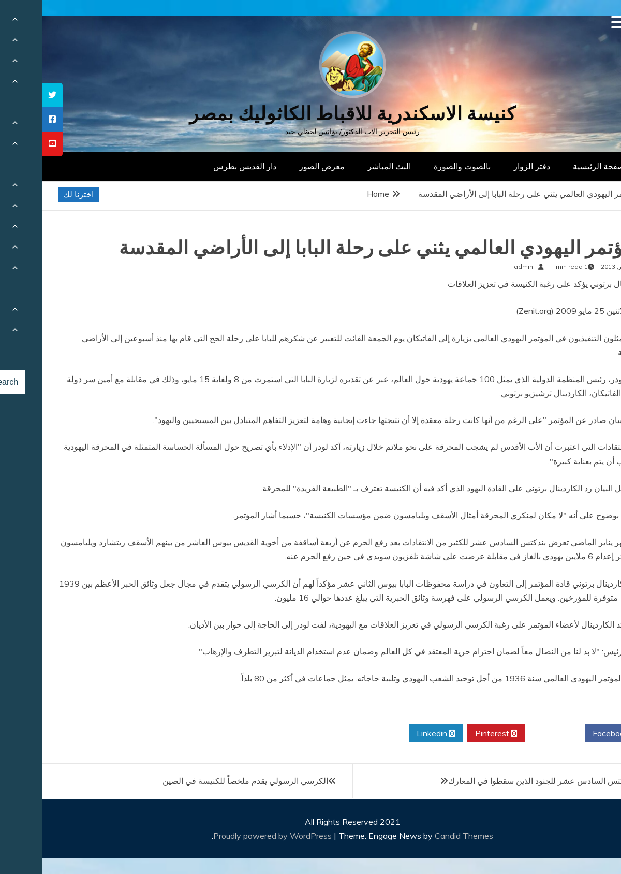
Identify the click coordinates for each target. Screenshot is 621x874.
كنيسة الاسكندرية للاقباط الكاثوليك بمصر (310, 113)
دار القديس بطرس (202, 166)
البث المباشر (347, 166)
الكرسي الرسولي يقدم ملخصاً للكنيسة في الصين (203, 781)
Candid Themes (422, 836)
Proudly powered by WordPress (231, 836)
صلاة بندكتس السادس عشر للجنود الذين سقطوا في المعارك (508, 781)
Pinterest (454, 733)
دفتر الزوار (489, 166)
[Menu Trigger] (575, 22)
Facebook (573, 733)
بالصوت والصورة (420, 166)
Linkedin (394, 733)
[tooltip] (10, 95)
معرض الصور (280, 166)
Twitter (512, 733)
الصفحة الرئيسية (559, 166)
